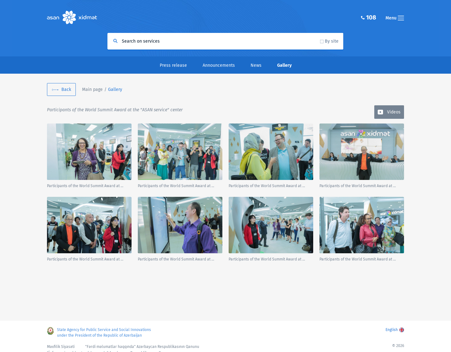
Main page (92, 89)
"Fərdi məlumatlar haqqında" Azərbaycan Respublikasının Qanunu (142, 346)
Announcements (219, 65)
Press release (173, 65)
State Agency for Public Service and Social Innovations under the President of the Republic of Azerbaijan (104, 333)
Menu (395, 18)
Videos (394, 112)
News (256, 65)
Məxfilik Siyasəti (61, 346)
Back (66, 89)
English (392, 330)
